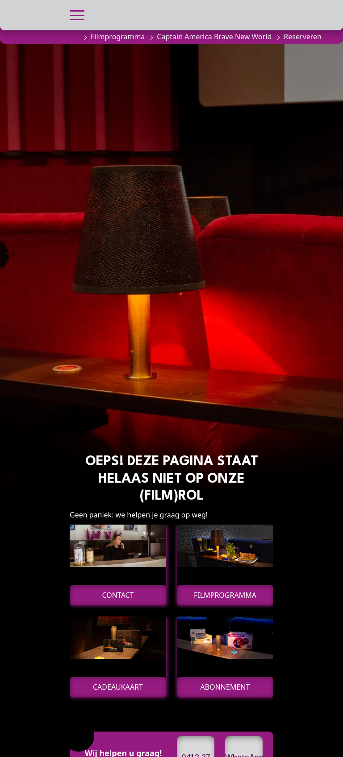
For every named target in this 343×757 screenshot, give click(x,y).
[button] (77, 14)
